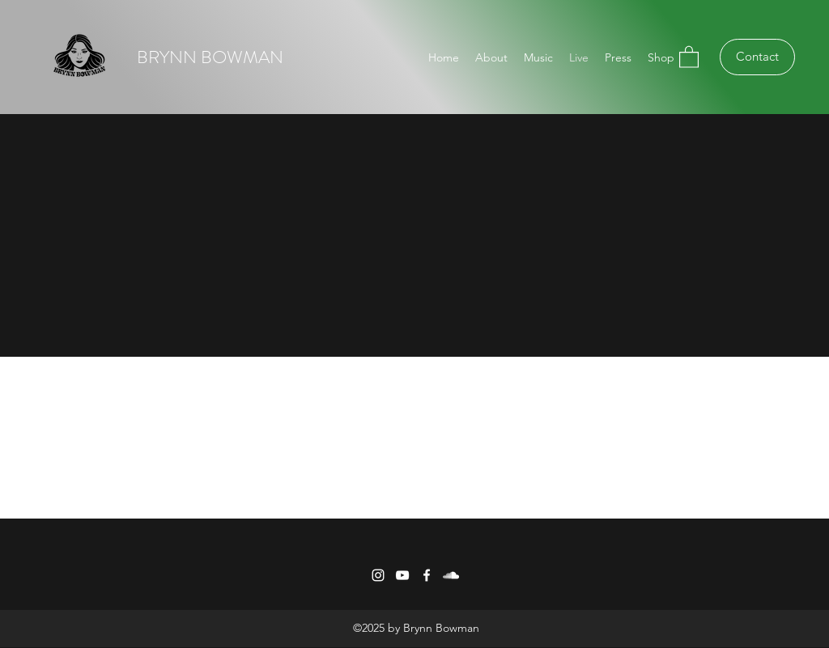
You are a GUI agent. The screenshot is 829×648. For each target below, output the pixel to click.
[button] (689, 56)
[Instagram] (378, 575)
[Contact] (757, 57)
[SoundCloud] (451, 575)
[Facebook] (427, 575)
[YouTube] (402, 575)
